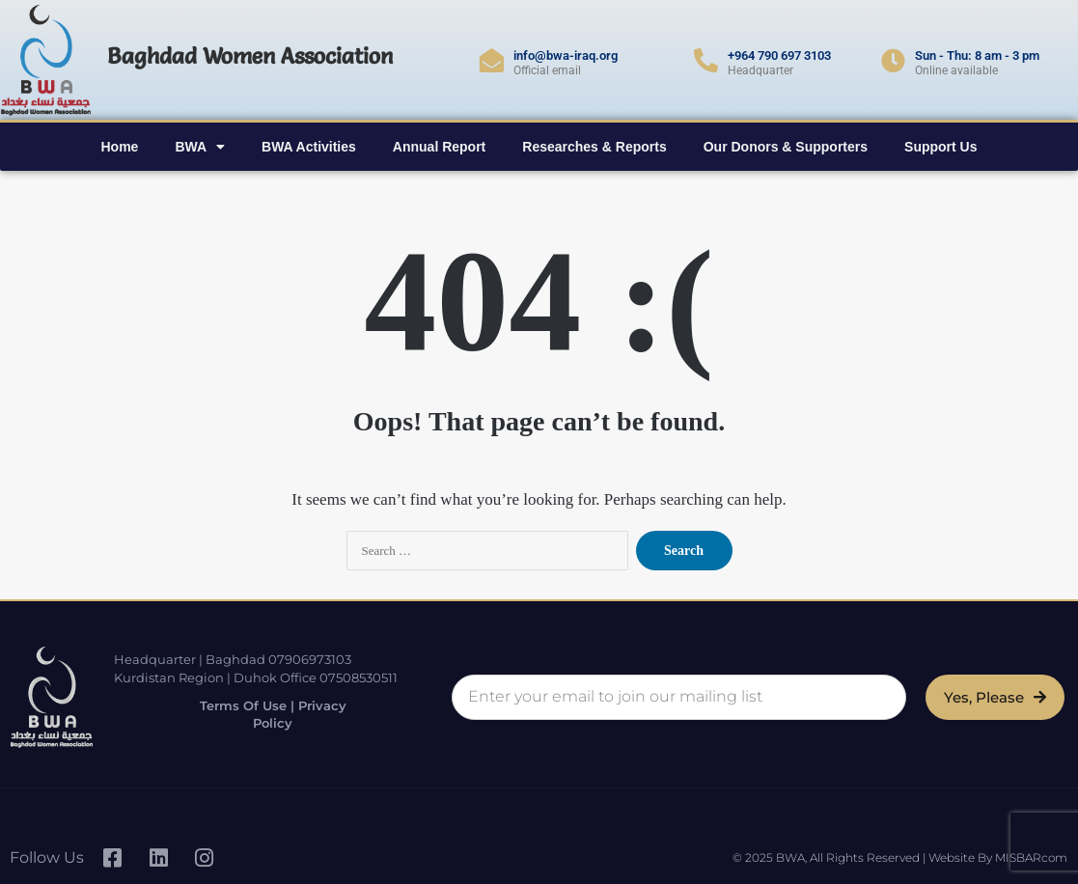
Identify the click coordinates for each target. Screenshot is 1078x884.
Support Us (940, 146)
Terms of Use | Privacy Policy (271, 714)
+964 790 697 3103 (779, 55)
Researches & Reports (594, 146)
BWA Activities (309, 146)
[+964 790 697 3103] (706, 60)
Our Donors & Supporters (786, 146)
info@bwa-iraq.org (565, 55)
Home (119, 146)
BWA (200, 146)
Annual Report (439, 146)
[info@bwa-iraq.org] (492, 60)
